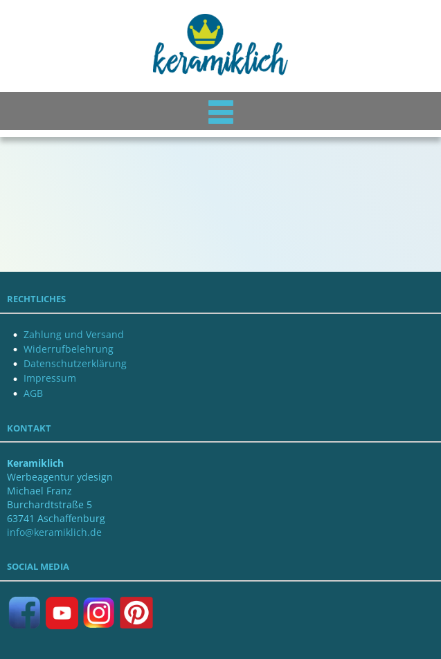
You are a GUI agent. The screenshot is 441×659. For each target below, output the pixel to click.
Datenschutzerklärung (75, 363)
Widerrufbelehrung (69, 348)
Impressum (50, 377)
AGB (33, 393)
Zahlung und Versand (74, 334)
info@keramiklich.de (54, 532)
